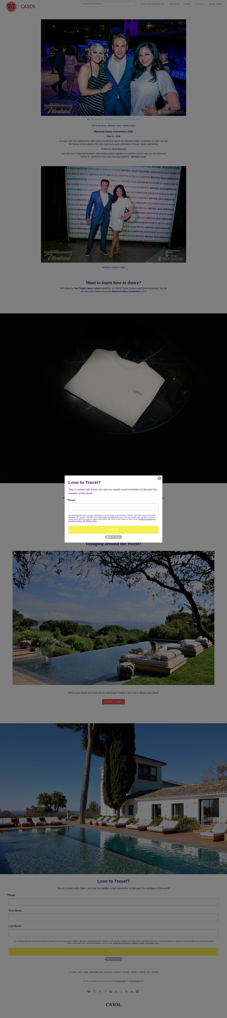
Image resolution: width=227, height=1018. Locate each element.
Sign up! (113, 529)
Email (71, 500)
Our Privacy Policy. (90, 521)
